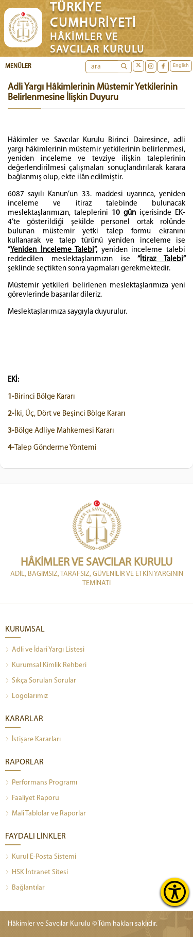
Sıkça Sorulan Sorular (40, 681)
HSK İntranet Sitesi (36, 872)
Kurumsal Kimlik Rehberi (45, 665)
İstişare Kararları (33, 739)
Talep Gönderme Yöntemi (52, 448)
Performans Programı (41, 783)
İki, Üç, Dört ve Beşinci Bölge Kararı (67, 414)
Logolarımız (26, 696)
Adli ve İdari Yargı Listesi (44, 650)
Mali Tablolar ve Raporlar (45, 814)
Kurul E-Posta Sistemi (40, 857)
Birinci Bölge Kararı (41, 397)
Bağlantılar (25, 888)
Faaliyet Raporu (32, 798)
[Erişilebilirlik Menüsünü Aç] (175, 892)
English (181, 66)
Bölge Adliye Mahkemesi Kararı (61, 431)
